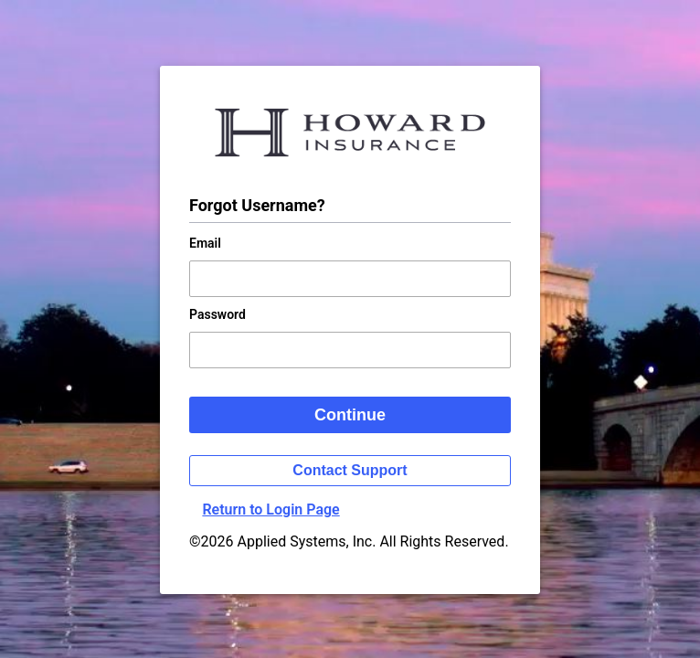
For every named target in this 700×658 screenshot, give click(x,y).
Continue (350, 415)
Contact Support (349, 470)
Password (217, 314)
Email (205, 243)
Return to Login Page (270, 509)
